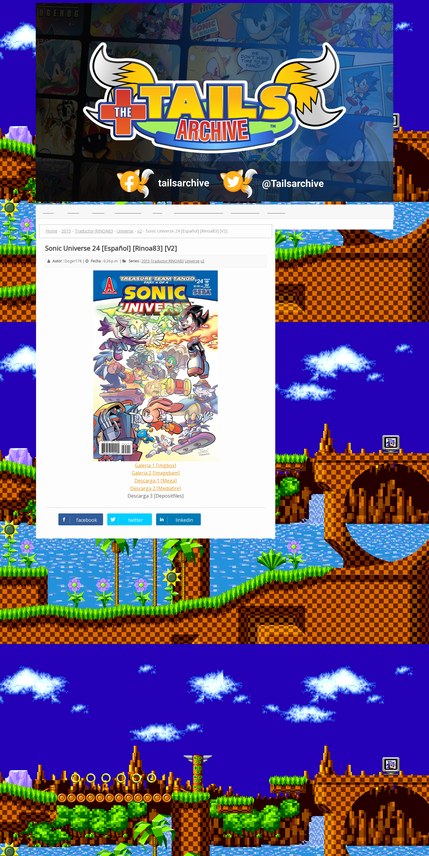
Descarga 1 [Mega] (155, 480)
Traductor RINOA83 (167, 261)
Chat (157, 211)
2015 (146, 261)
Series (98, 211)
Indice (73, 211)
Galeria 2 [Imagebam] (156, 473)
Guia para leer (245, 211)
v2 (202, 261)
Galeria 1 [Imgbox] (155, 465)
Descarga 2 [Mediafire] (155, 488)
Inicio (48, 211)
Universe (192, 261)
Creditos (276, 211)
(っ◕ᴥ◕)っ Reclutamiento (198, 211)
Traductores (128, 211)
